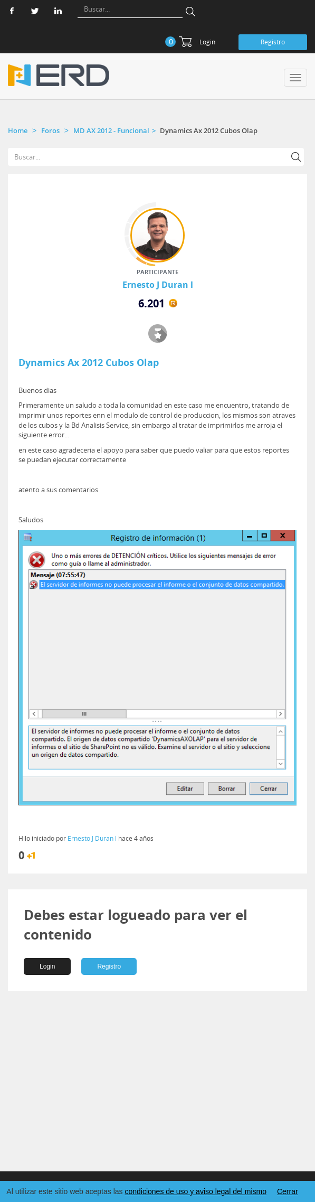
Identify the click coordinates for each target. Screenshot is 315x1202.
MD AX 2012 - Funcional (111, 130)
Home (17, 130)
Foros (50, 130)
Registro (273, 41)
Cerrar (287, 1191)
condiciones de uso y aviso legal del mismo (195, 1191)
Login (207, 41)
